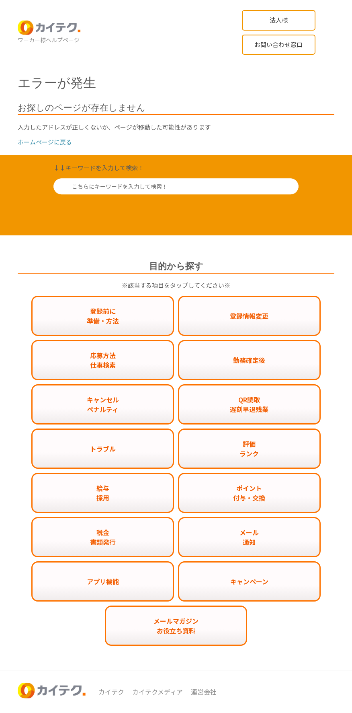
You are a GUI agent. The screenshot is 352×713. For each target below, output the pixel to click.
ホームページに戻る (45, 142)
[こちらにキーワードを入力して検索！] (176, 186)
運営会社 (204, 692)
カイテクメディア (157, 692)
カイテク (111, 692)
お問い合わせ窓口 (278, 44)
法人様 (279, 20)
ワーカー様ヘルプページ (49, 40)
